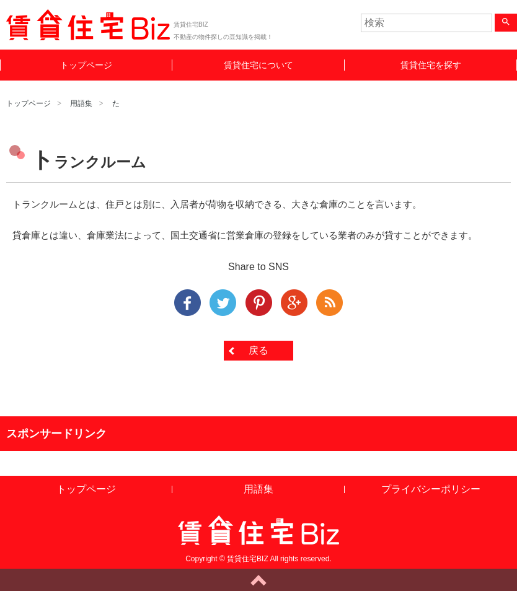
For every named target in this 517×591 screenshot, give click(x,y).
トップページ (86, 65)
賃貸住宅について (258, 65)
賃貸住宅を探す (430, 65)
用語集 (81, 103)
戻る (258, 350)
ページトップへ (258, 580)
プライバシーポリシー (430, 489)
